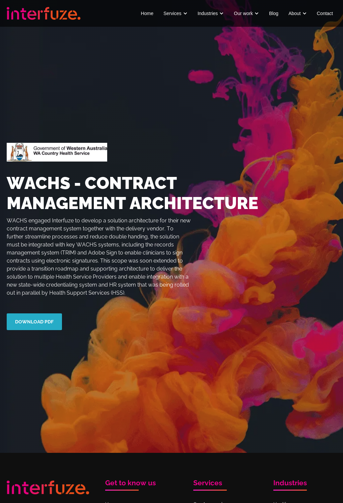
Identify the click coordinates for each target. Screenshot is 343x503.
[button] (175, 13)
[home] (43, 13)
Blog (273, 13)
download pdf (34, 321)
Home (147, 13)
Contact (325, 13)
